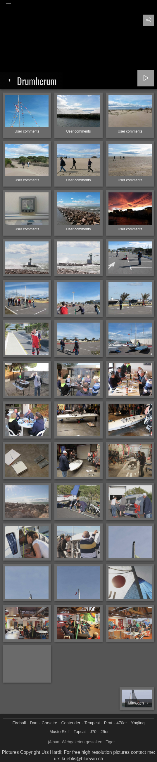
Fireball (19, 723)
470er (121, 723)
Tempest (92, 723)
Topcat (80, 731)
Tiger (110, 742)
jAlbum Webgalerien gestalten (75, 742)
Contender (70, 723)
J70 (93, 731)
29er (105, 731)
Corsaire (49, 723)
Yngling (138, 723)
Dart (33, 723)
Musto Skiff (59, 731)
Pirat (108, 723)
